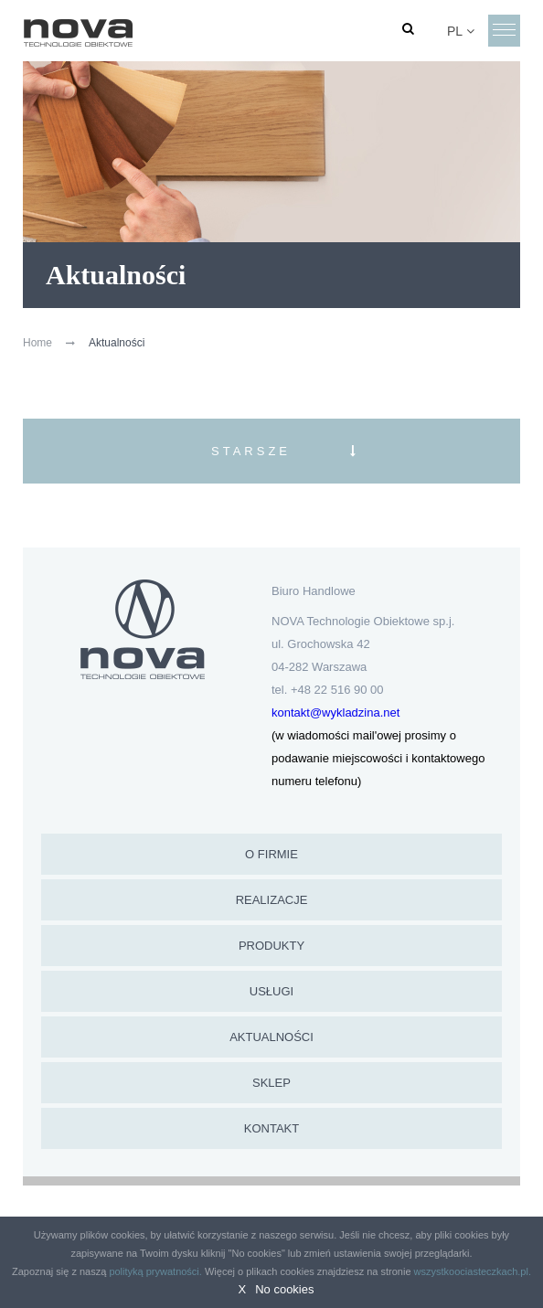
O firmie (271, 854)
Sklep (271, 1083)
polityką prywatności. (155, 1271)
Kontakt (271, 1128)
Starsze (251, 451)
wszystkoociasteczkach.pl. (472, 1271)
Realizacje (272, 900)
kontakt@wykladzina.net (335, 712)
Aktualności (271, 1037)
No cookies (284, 1289)
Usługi (271, 991)
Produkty (271, 945)
